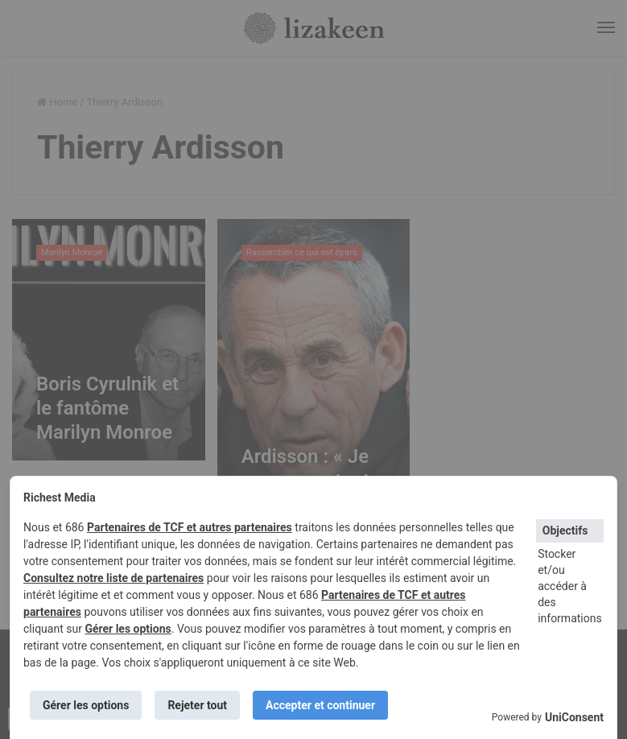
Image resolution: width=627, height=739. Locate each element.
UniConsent (574, 717)
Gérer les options (128, 628)
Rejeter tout (197, 705)
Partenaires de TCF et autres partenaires (189, 527)
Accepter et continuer (320, 705)
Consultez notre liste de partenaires (113, 578)
